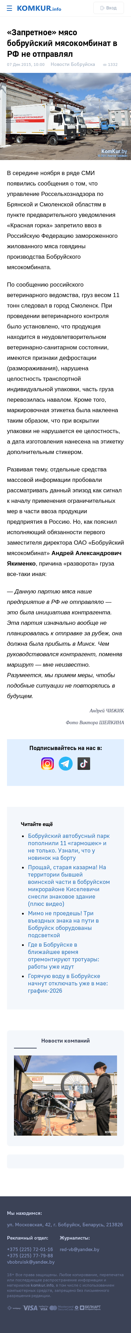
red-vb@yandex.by (79, 1250)
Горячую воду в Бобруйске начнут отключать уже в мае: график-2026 (68, 983)
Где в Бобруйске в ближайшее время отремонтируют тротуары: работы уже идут (63, 955)
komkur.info (42, 1285)
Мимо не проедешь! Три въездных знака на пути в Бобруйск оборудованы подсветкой (63, 924)
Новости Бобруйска (73, 64)
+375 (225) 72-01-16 (30, 1250)
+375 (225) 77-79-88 (30, 1256)
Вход (109, 8)
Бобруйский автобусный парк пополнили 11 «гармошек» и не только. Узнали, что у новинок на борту (69, 847)
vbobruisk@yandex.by (30, 1262)
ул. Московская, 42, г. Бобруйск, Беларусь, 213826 (65, 1225)
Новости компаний (65, 1040)
